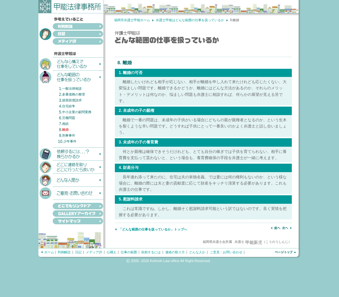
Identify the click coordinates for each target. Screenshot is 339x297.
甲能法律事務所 (71, 6)
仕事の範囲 (129, 252)
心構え (111, 252)
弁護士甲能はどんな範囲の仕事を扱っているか (190, 20)
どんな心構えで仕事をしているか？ (70, 63)
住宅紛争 (68, 106)
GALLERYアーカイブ (70, 214)
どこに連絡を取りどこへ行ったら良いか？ (70, 166)
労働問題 (68, 118)
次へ (287, 228)
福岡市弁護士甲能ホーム (132, 20)
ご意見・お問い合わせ (70, 192)
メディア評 (70, 42)
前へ (275, 228)
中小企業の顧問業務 (76, 112)
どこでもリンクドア (70, 204)
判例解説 (70, 27)
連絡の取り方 (175, 252)
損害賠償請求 (72, 100)
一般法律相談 (72, 88)
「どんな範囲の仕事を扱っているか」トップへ (153, 229)
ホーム (49, 252)
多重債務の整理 (73, 94)
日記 (70, 34)
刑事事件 (68, 135)
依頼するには (151, 252)
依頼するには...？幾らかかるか (70, 153)
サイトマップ (70, 221)
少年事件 (69, 141)
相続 (65, 124)
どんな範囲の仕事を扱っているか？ (70, 76)
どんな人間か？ (70, 179)
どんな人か (197, 252)
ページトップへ (285, 252)
